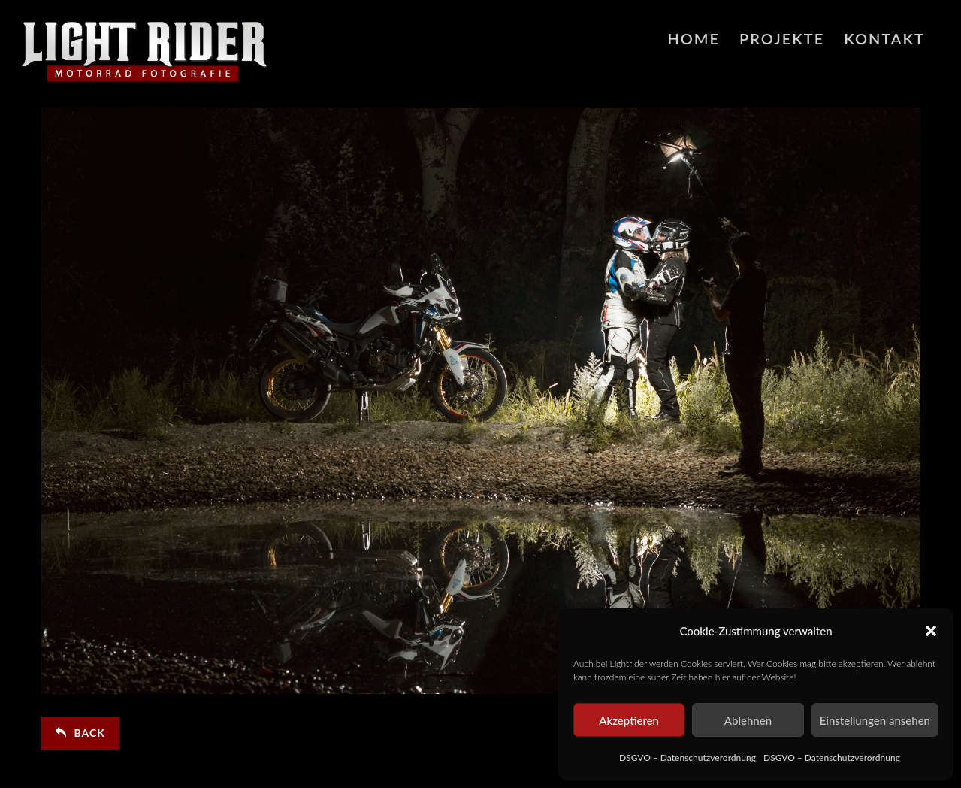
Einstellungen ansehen (875, 720)
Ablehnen (748, 720)
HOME (693, 38)
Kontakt (884, 38)
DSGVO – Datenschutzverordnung (687, 757)
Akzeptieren (629, 720)
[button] (930, 630)
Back (80, 732)
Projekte (781, 38)
